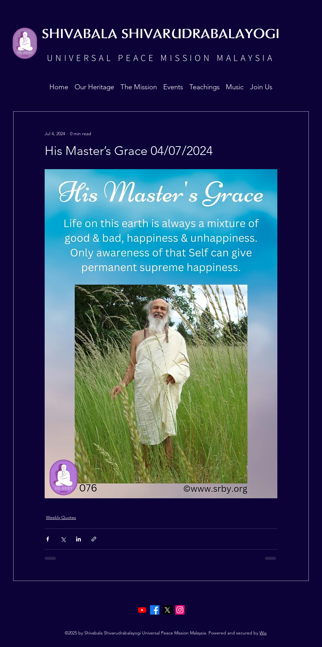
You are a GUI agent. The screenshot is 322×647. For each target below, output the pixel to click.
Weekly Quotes (61, 517)
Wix (263, 633)
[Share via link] (94, 539)
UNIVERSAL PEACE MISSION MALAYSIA (161, 58)
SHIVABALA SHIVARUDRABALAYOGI (161, 34)
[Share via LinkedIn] (78, 539)
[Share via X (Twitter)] (63, 539)
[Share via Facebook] (48, 539)
